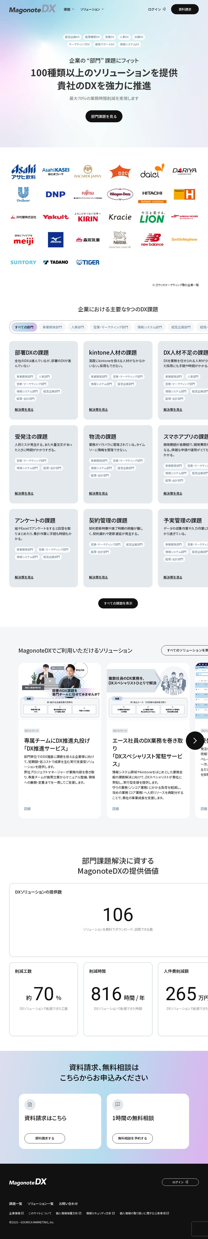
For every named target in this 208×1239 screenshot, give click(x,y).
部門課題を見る (104, 116)
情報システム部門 (149, 327)
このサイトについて (40, 1213)
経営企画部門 (181, 327)
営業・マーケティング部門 (110, 327)
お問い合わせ (68, 1204)
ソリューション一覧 (40, 1204)
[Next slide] (195, 740)
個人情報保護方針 (67, 1213)
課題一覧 (15, 1204)
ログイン (157, 9)
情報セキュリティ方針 (98, 1213)
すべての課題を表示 (118, 603)
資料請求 (184, 9)
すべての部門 (24, 327)
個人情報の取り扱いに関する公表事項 (143, 1213)
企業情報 (14, 1213)
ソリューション (92, 9)
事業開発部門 (52, 327)
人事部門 (77, 327)
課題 (69, 9)
